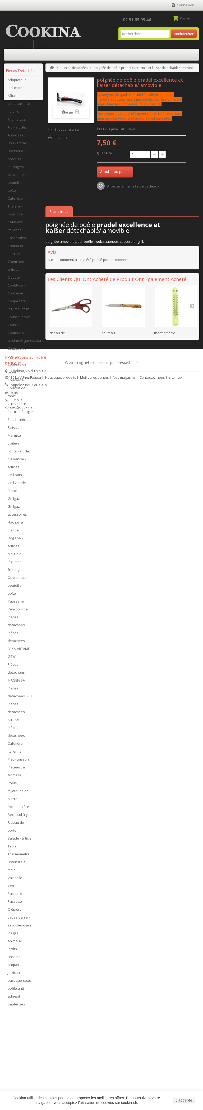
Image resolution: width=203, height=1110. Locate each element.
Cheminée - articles (17, 268)
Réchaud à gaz (19, 817)
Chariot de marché (16, 252)
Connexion (185, 5)
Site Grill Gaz (19, 45)
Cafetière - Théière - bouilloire (16, 209)
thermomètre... (166, 332)
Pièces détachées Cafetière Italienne (16, 742)
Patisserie (16, 603)
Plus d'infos (59, 211)
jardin (12, 951)
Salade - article (19, 840)
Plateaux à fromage (16, 773)
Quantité (104, 153)
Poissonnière (18, 809)
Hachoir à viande (15, 528)
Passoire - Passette (16, 900)
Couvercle (16, 382)
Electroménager (20, 414)
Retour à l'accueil (54, 45)
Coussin (14, 327)
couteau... (109, 332)
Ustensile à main (17, 868)
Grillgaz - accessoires (17, 513)
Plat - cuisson (18, 761)
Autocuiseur (17, 137)
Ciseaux (14, 280)
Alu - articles (17, 129)
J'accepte (184, 1100)
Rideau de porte (16, 829)
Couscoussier (19, 319)
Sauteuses (16, 1006)
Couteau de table (17, 370)
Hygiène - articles (15, 544)
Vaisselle (15, 880)
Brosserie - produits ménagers (16, 161)
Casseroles (17, 240)
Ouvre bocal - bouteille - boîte (18, 185)
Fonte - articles (19, 453)
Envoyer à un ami (68, 129)
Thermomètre (19, 856)
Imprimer (62, 137)
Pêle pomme (18, 611)
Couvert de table (16, 394)
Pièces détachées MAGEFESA (16, 675)
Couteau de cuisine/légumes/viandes (24, 339)
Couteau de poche (17, 355)
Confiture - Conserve (16, 291)
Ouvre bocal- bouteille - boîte (18, 588)
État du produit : (112, 129)
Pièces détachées (16, 623)
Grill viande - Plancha (18, 489)
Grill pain (15, 477)
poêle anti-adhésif (16, 995)
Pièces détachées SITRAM (16, 714)
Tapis (12, 848)
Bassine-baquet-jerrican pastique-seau (19, 971)
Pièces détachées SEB (20, 694)
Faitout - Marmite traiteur (14, 438)
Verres (13, 888)
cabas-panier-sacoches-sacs (19, 923)
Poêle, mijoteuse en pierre (18, 793)
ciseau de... (58, 332)
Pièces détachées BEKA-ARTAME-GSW (19, 647)
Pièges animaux (15, 939)
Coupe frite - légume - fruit (18, 307)
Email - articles (19, 422)
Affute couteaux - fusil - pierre (20, 106)
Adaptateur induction (17, 86)
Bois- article (17, 145)
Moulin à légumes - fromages (15, 564)
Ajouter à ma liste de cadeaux (133, 186)
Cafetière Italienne (15, 228)
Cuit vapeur (17, 406)
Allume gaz (16, 122)
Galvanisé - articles (17, 465)
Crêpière (15, 912)
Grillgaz (14, 501)
